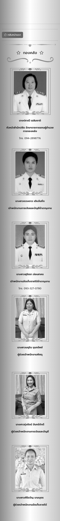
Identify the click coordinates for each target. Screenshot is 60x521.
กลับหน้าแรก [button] (12, 35)
